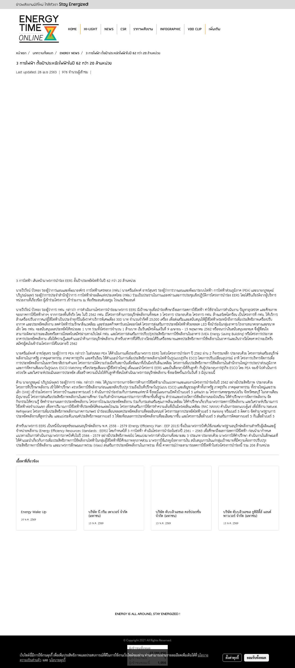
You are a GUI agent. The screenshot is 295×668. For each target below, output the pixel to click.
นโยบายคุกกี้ (57, 660)
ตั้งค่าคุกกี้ (232, 658)
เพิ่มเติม (214, 29)
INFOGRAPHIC (170, 29)
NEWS (108, 29)
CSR (123, 29)
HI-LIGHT (90, 29)
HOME (72, 29)
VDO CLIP (195, 29)
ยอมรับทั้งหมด (256, 658)
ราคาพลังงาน (143, 29)
